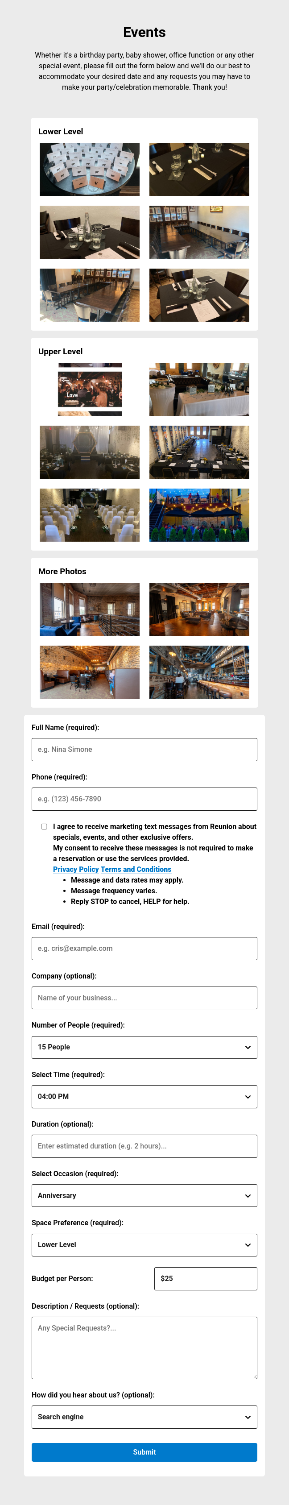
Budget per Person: (62, 1278)
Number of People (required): (78, 1025)
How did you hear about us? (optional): (93, 1395)
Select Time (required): (68, 1074)
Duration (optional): (63, 1124)
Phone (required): (59, 777)
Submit (144, 1452)
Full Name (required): (65, 727)
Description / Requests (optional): (85, 1306)
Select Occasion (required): (75, 1173)
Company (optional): (64, 976)
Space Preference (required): (78, 1223)
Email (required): (58, 926)
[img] (89, 169)
